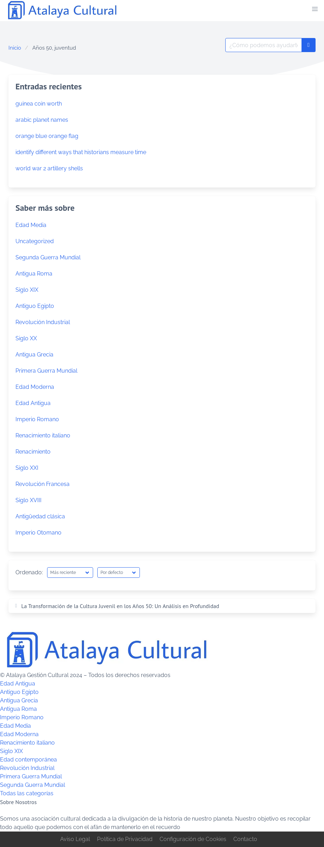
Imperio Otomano (38, 532)
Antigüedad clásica (40, 516)
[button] (315, 9)
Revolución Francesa (42, 484)
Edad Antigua (33, 403)
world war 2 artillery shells (49, 168)
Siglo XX (26, 338)
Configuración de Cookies (193, 839)
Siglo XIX (26, 289)
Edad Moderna (34, 387)
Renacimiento (33, 451)
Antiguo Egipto (34, 306)
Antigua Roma (33, 273)
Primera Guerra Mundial (46, 370)
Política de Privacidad (125, 839)
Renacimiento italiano (42, 435)
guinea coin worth (38, 103)
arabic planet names (41, 119)
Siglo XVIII (28, 500)
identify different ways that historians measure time (80, 152)
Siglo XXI (26, 467)
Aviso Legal (75, 839)
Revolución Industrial (42, 322)
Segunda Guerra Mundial (47, 257)
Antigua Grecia (34, 354)
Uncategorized (34, 241)
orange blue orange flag (46, 136)
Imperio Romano (37, 419)
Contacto (245, 839)
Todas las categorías (26, 793)
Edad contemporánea (28, 759)
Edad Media (30, 225)
